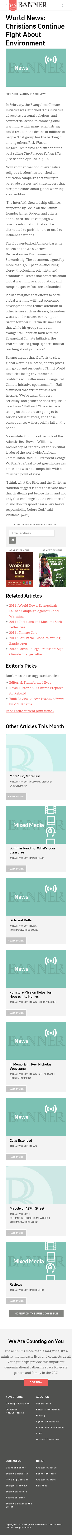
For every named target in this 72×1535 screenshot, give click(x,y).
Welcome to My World (34, 1218)
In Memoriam (45, 1074)
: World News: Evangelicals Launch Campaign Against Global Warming (34, 611)
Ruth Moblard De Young (24, 930)
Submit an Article (16, 1492)
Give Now (36, 1382)
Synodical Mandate (47, 1422)
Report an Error (15, 1498)
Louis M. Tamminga (20, 1078)
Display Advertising (18, 1404)
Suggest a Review (16, 1486)
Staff (39, 1434)
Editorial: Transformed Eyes (30, 682)
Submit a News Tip (17, 1474)
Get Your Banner (16, 1468)
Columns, (35, 782)
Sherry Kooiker (48, 1002)
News (43, 94)
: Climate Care (23, 633)
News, (33, 1074)
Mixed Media (37, 858)
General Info (43, 1404)
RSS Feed (41, 1486)
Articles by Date (46, 1480)
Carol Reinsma (18, 786)
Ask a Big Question (17, 1480)
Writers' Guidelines (48, 1440)
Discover (47, 782)
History (40, 1416)
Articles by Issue (46, 1468)
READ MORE (16, 797)
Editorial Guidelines (48, 1410)
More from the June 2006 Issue (36, 1313)
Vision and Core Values (50, 1428)
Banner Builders (46, 1474)
